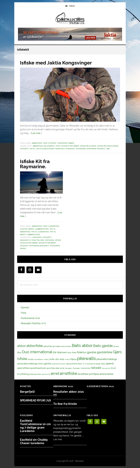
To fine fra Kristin (65, 403)
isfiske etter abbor (70, 146)
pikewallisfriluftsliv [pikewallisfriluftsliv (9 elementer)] (59, 363)
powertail (70, 149)
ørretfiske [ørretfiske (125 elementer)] (68, 373)
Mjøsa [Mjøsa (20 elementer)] (73, 359)
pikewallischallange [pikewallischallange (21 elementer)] (106, 359)
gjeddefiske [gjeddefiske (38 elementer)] (104, 352)
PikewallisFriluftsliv (70, 19)
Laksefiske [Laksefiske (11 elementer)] (38, 359)
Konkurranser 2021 (30, 317)
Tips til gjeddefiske (40, 231)
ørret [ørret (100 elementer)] (55, 373)
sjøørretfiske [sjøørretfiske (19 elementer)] (23, 368)
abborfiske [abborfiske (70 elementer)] (34, 345)
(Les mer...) (36, 133)
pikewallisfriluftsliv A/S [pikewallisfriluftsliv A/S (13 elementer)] (76, 363)
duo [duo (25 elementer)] (19, 352)
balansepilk (49, 146)
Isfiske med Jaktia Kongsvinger (58, 63)
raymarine (81, 149)
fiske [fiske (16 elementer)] (74, 352)
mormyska (60, 149)
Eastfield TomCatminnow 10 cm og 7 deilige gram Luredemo (35, 425)
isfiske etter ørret (47, 243)
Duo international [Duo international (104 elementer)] (37, 351)
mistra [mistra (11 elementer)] (67, 359)
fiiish (58, 146)
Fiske (45, 143)
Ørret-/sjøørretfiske (39, 229)
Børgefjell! (27, 391)
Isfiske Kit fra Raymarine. (36, 163)
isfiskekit (24, 149)
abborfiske (38, 146)
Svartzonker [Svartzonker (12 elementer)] (86, 368)
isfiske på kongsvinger (107, 146)
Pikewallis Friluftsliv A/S (33, 323)
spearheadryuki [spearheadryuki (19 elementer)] (38, 368)
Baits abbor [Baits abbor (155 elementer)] (82, 345)
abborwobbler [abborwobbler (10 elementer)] (66, 346)
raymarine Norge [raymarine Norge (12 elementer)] (93, 363)
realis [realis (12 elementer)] (103, 363)
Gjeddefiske (53, 226)
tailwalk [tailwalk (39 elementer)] (96, 367)
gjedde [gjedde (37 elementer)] (91, 352)
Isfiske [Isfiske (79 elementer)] (22, 358)
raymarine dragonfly (39, 245)
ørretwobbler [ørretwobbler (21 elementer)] (106, 373)
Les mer (57, 439)
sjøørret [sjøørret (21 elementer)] (110, 363)
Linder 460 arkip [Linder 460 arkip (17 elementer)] (56, 359)
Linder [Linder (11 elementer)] (45, 359)
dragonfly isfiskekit (42, 237)
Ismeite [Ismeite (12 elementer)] (31, 359)
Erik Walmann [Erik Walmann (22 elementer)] (60, 352)
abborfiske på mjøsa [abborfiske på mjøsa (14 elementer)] (51, 346)
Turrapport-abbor (65, 143)
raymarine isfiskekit (96, 149)
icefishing (49, 240)
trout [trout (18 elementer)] (113, 368)
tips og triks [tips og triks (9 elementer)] (106, 368)
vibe (108, 149)
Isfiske (58, 240)
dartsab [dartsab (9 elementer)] (116, 346)
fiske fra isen (38, 240)
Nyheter (52, 143)
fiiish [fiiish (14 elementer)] (69, 352)
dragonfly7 (25, 240)
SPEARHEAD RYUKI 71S (35, 400)
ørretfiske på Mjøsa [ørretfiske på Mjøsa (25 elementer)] (88, 373)
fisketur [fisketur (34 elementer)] (81, 352)
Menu (72, 6)
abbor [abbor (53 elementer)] (21, 345)
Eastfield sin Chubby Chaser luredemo (34, 441)
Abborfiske (37, 143)
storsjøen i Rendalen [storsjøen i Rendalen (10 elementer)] (72, 368)
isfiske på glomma (88, 146)
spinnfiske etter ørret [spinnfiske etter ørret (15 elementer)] (55, 368)
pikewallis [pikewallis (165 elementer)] (86, 358)
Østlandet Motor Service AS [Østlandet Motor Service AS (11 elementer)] (39, 374)
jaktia (32, 149)
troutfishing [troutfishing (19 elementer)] (23, 373)
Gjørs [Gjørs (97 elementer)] (117, 351)
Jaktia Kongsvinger (45, 149)
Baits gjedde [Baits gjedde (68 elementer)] (103, 345)
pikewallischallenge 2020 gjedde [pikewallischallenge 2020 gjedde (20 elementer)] (34, 363)
